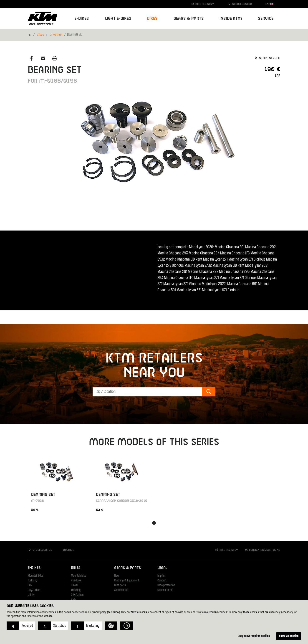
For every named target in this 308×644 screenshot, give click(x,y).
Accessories (121, 590)
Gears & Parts (127, 567)
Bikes (40, 35)
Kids (73, 599)
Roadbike (76, 580)
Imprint (161, 576)
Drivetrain (56, 35)
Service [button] (265, 18)
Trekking (32, 580)
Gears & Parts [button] (189, 18)
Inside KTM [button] (231, 18)
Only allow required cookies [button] (254, 636)
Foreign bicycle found (262, 550)
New (116, 576)
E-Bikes (34, 567)
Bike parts (120, 585)
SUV (30, 585)
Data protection (166, 585)
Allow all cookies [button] (288, 636)
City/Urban (34, 590)
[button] (21, 625)
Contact (161, 580)
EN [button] (269, 4)
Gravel (74, 585)
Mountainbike (35, 576)
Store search (267, 58)
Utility (31, 595)
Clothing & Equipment (126, 580)
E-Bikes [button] (81, 18)
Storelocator (239, 4)
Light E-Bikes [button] (118, 18)
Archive (66, 550)
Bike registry (202, 4)
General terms (165, 590)
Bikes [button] (152, 18)
